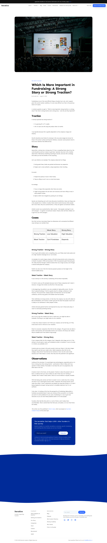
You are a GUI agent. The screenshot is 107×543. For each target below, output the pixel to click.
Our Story (33, 520)
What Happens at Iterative (35, 514)
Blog (41, 5)
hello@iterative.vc (88, 540)
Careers (49, 5)
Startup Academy (51, 521)
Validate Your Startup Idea (65, 5)
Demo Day (89, 5)
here (70, 1)
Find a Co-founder (51, 527)
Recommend (55, 5)
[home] (5, 6)
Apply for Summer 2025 (99, 5)
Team (32, 525)
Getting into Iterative (36, 517)
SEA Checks (50, 524)
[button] (30, 5)
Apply (32, 534)
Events (44, 5)
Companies (33, 523)
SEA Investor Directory (52, 519)
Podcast (49, 516)
